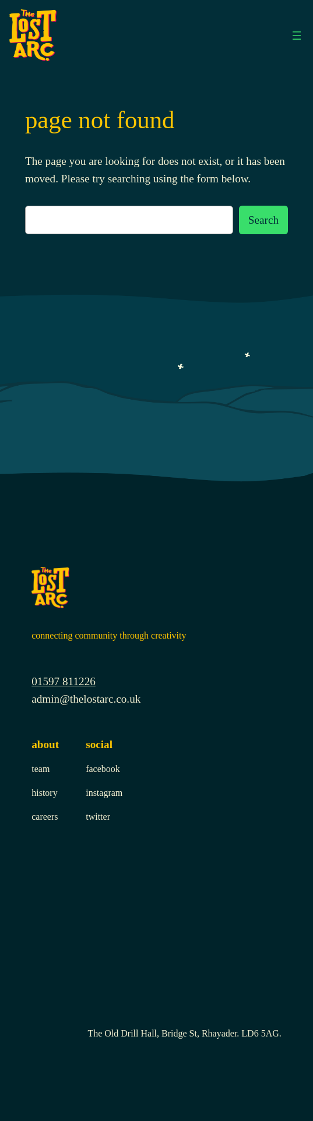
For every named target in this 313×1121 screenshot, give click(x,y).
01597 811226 (63, 681)
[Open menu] (297, 36)
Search (263, 220)
